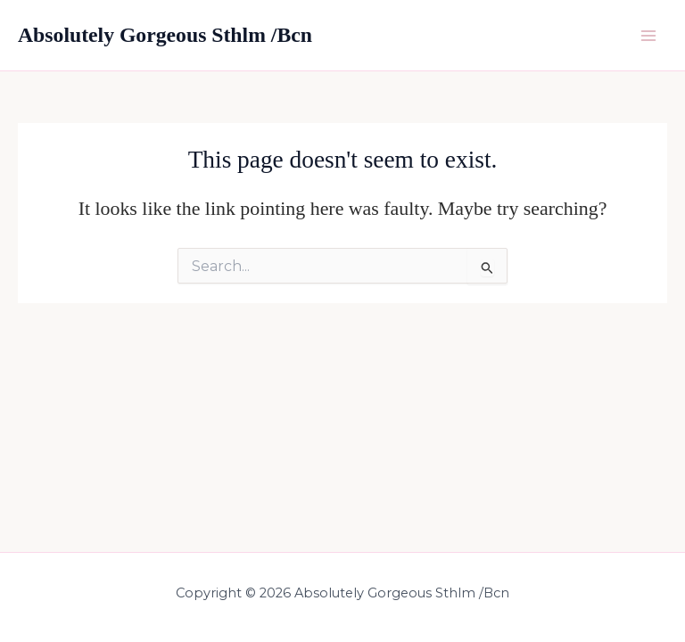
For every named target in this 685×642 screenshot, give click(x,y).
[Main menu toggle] (648, 35)
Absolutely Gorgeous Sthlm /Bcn (165, 34)
